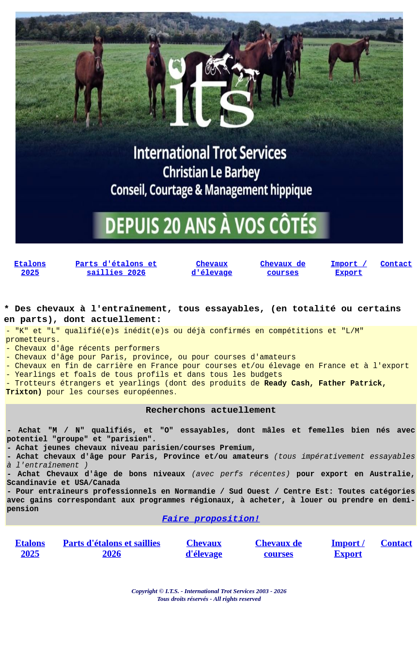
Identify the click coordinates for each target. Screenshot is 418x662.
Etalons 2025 (30, 275)
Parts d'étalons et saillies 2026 (116, 275)
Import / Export (349, 275)
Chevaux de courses (283, 275)
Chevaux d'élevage (211, 275)
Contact (396, 269)
